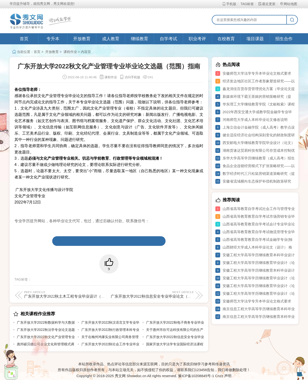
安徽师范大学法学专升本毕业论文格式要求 (257, 73)
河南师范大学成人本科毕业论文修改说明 (255, 120)
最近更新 (267, 4)
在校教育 (226, 38)
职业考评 (197, 38)
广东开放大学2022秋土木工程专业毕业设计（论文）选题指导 (76, 294)
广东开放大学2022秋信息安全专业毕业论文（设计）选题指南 (163, 294)
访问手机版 (129, 77)
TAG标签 (247, 4)
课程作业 (70, 52)
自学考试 (168, 38)
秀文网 (120, 376)
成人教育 (110, 38)
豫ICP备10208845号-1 (196, 376)
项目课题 (255, 38)
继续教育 (139, 38)
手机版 (229, 4)
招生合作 (284, 38)
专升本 (52, 38)
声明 (227, 376)
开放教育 (81, 38)
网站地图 (288, 4)
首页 (24, 38)
